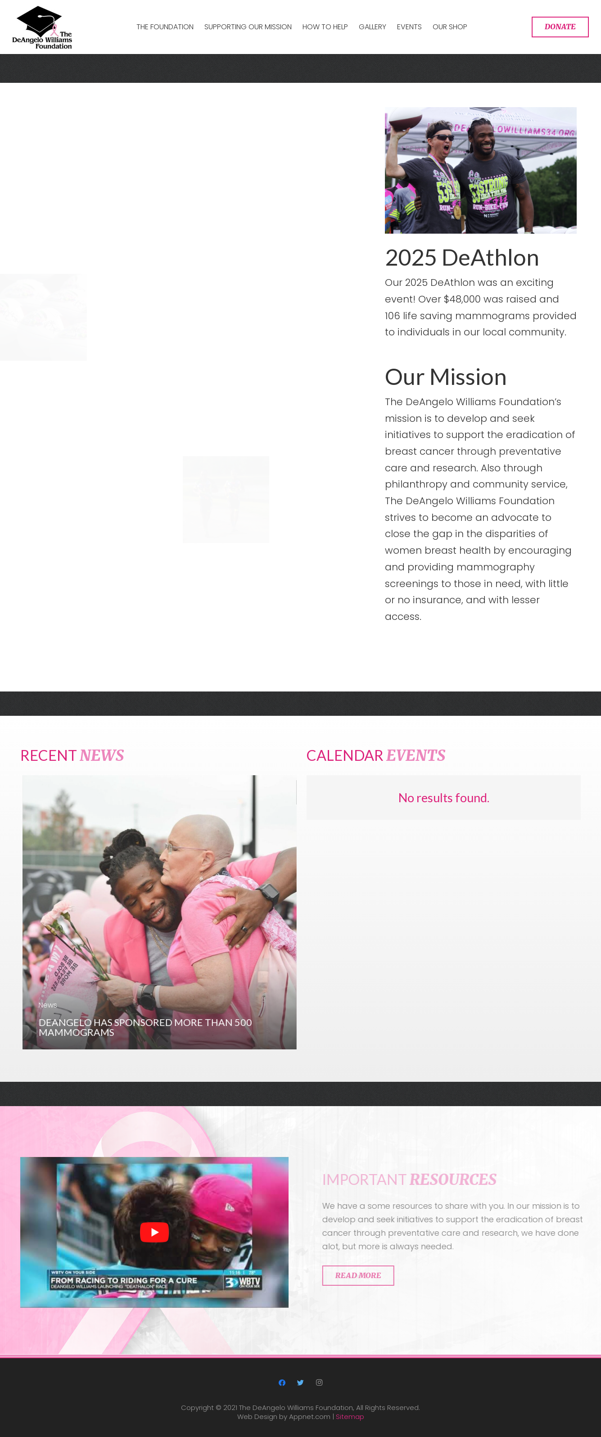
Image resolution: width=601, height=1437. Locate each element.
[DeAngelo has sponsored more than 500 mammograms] (178, 912)
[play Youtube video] (154, 1250)
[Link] (42, 27)
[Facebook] (281, 1383)
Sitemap (350, 1416)
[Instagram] (319, 1383)
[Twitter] (300, 1383)
